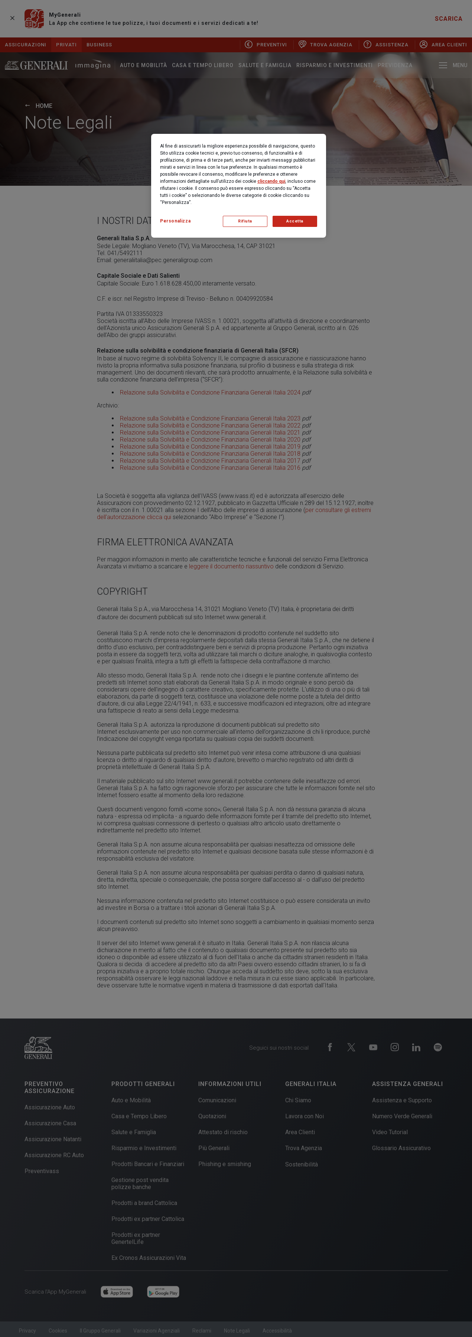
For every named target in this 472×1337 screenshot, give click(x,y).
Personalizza (175, 221)
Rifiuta (245, 221)
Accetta (294, 221)
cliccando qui (271, 181)
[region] (238, 186)
